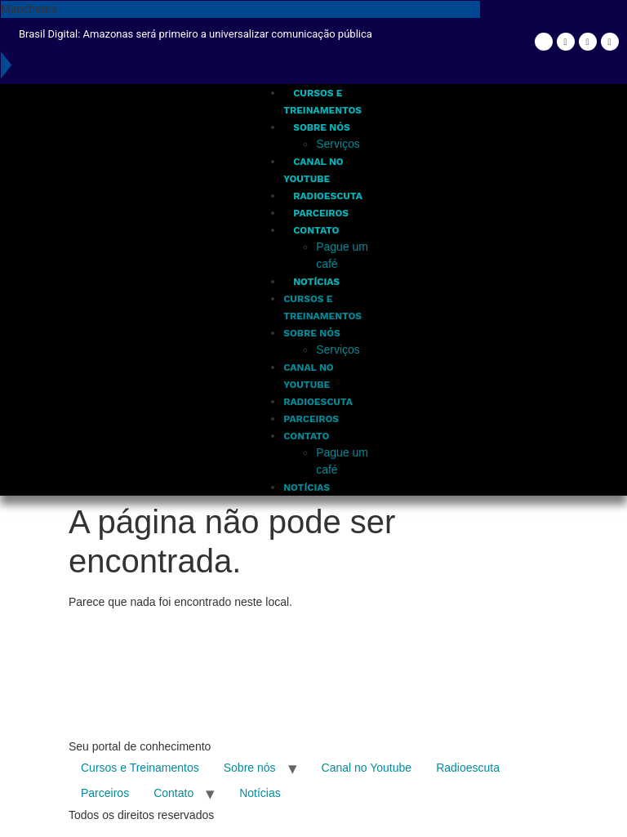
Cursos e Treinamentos (140, 767)
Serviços (338, 143)
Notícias (316, 281)
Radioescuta (327, 196)
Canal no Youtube (367, 767)
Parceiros (321, 213)
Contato (316, 230)
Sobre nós (321, 127)
